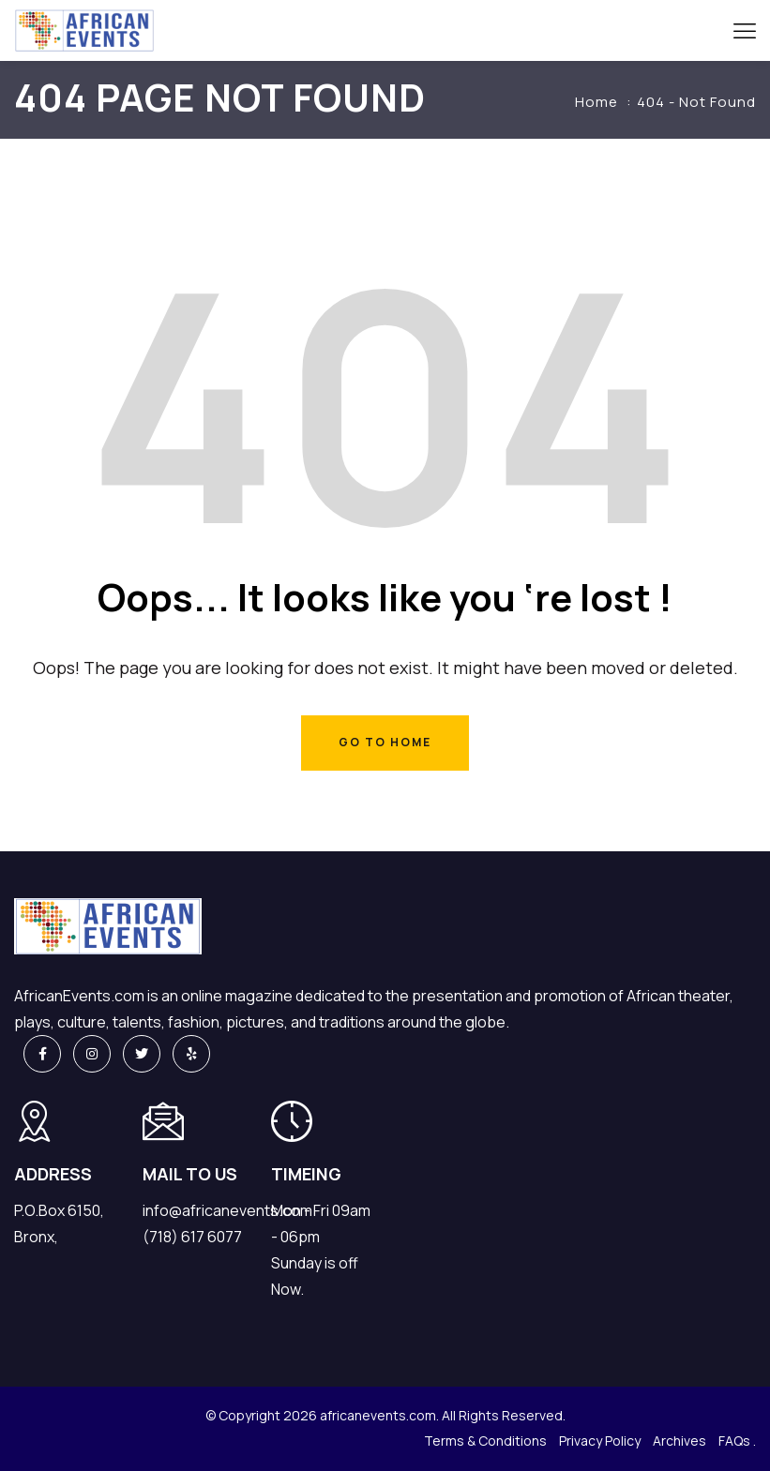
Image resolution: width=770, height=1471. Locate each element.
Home (596, 102)
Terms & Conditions (485, 1440)
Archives (679, 1440)
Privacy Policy (600, 1440)
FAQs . (737, 1440)
